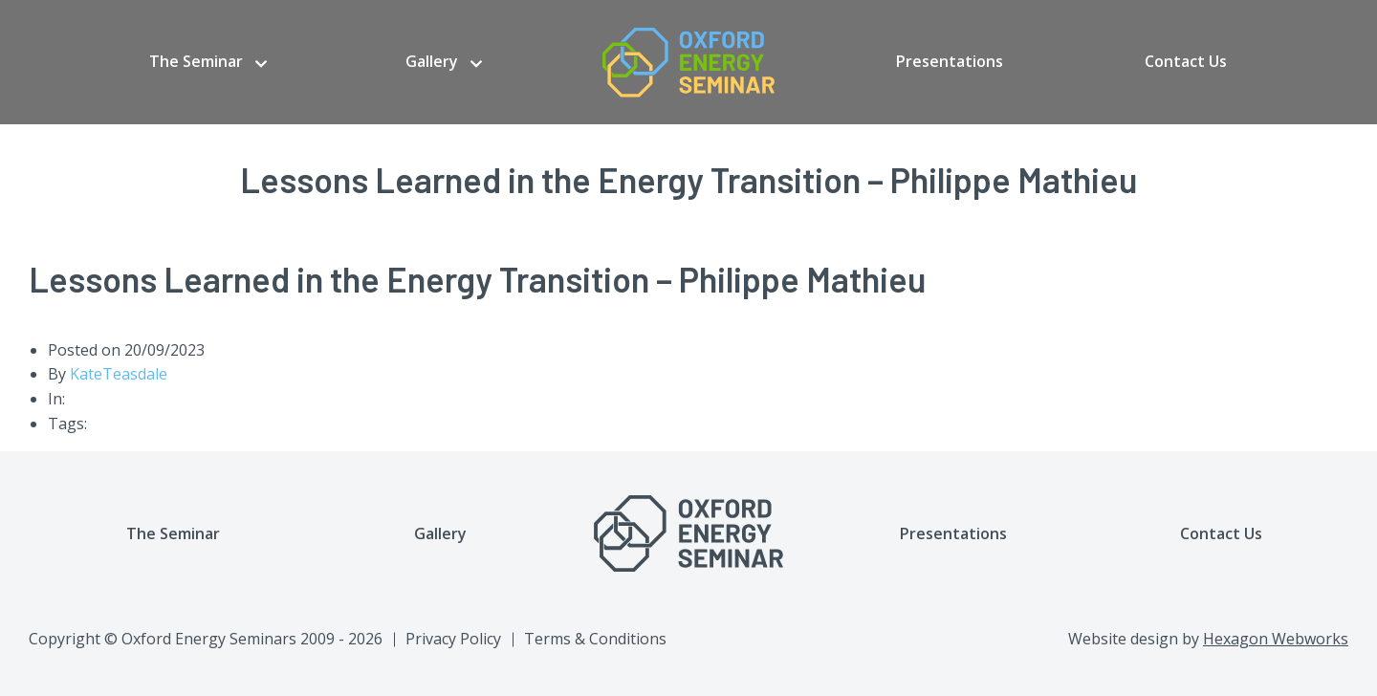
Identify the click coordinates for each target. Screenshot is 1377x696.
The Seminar (196, 61)
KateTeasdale (118, 373)
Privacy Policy (453, 638)
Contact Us (1186, 61)
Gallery (431, 61)
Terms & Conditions (595, 638)
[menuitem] (208, 62)
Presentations (949, 61)
